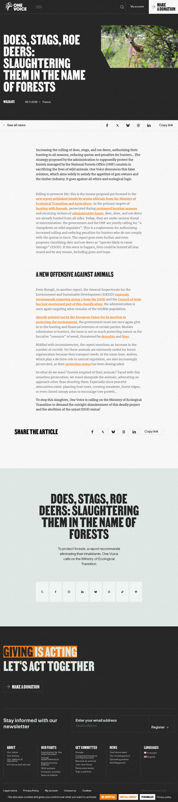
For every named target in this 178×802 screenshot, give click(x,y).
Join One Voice (83, 765)
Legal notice (10, 791)
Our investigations (120, 756)
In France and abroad (18, 765)
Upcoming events (119, 760)
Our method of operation (14, 761)
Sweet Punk (159, 791)
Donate (79, 753)
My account (137, 7)
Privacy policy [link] (164, 797)
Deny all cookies (128, 797)
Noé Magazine (117, 763)
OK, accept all (108, 797)
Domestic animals (50, 772)
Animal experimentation (50, 759)
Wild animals (48, 769)
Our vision (12, 753)
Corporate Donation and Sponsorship (86, 757)
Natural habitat (49, 775)
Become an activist (85, 761)
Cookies (86, 791)
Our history (13, 756)
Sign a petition (83, 772)
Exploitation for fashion (49, 764)
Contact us (70, 791)
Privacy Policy (31, 791)
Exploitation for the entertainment (51, 753)
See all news (14, 125)
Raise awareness (84, 768)
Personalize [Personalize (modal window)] (147, 797)
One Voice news (118, 753)
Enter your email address (96, 720)
